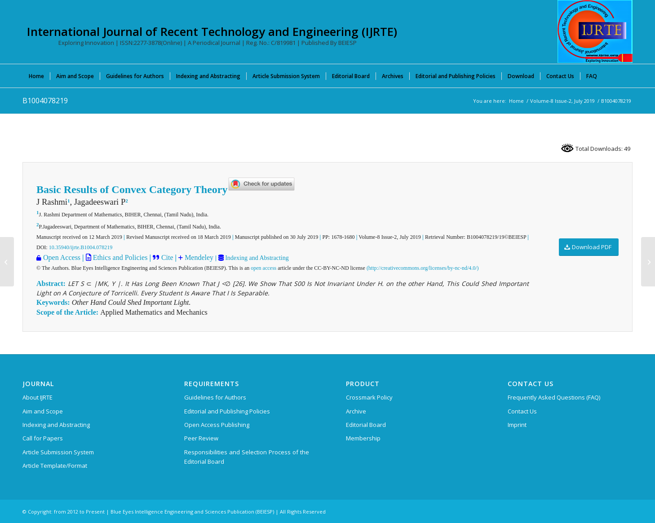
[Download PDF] (589, 247)
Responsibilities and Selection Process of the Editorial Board (246, 457)
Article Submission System (58, 452)
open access (263, 268)
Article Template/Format (54, 465)
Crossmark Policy (369, 397)
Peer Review (201, 438)
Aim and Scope (42, 411)
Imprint (517, 425)
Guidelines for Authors (215, 397)
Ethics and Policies (119, 257)
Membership (363, 438)
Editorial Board (366, 425)
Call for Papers (42, 438)
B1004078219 (45, 100)
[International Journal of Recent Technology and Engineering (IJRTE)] (595, 31)
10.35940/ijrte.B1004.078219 (81, 247)
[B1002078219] (7, 261)
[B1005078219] (648, 261)
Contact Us (522, 411)
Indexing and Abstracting (256, 258)
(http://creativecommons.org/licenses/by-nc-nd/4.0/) (423, 268)
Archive (356, 411)
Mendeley (198, 257)
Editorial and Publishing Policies (227, 411)
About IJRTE (37, 397)
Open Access (61, 257)
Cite (167, 257)
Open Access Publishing (216, 425)
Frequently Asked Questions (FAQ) (554, 397)
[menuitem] (36, 76)
